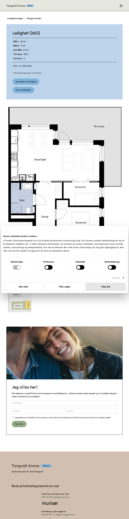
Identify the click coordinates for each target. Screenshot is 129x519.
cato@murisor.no (62, 497)
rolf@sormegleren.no (65, 514)
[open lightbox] (26, 82)
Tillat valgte (64, 286)
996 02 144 (47, 497)
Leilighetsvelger (15, 18)
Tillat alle (105, 286)
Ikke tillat (23, 286)
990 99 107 (47, 514)
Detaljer (116, 278)
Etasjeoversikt (34, 18)
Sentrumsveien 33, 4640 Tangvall (27, 471)
